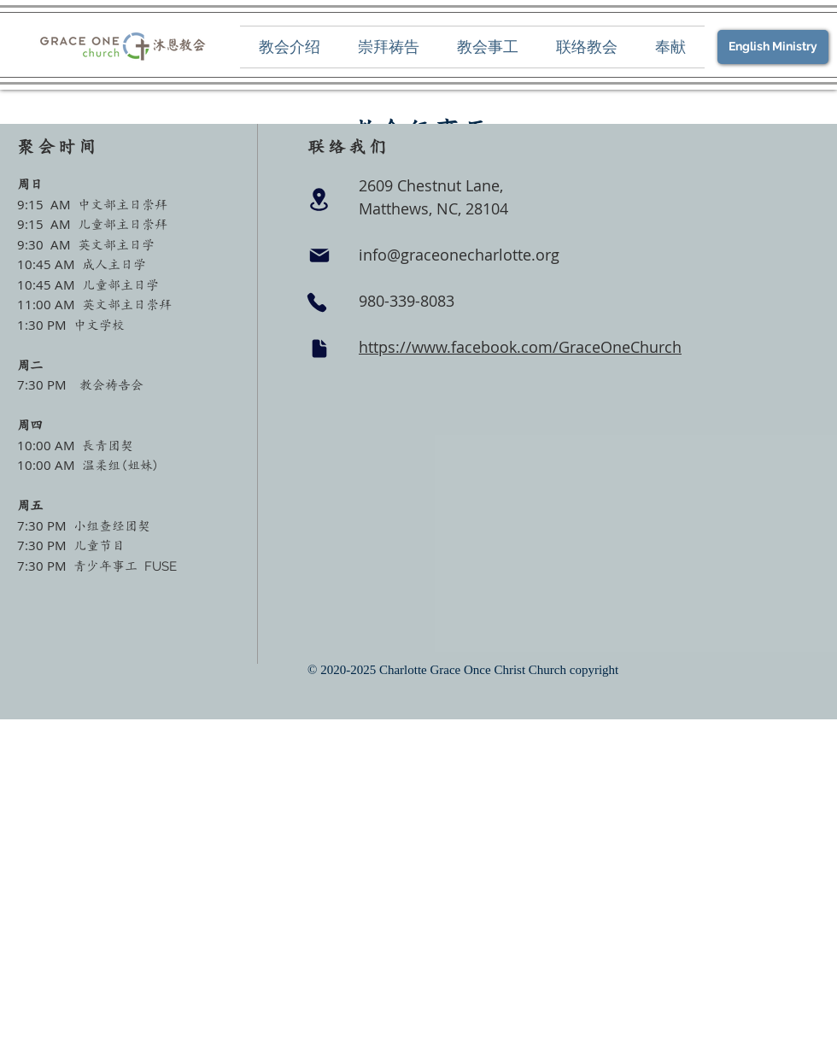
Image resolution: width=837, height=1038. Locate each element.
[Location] (318, 199)
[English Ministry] (772, 47)
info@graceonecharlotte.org (459, 254)
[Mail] (319, 255)
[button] (289, 46)
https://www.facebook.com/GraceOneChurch (520, 347)
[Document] (319, 348)
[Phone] (317, 302)
